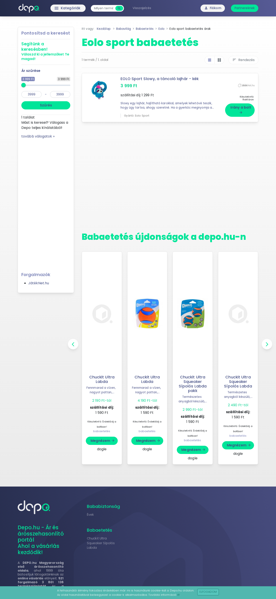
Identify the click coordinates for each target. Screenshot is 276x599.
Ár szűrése (30, 70)
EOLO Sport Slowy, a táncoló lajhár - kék (160, 78)
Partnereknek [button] (245, 8)
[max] (60, 94)
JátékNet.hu (38, 283)
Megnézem (103, 440)
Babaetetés (99, 530)
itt (178, 595)
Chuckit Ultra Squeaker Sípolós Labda (238, 382)
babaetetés (101, 431)
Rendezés (243, 59)
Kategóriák (58, 8)
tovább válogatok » (38, 136)
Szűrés (46, 105)
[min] (31, 94)
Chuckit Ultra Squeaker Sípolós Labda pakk (193, 384)
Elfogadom (208, 592)
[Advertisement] (45, 204)
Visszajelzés (142, 8)
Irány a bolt (241, 109)
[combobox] (104, 8)
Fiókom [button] (212, 8)
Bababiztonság (103, 506)
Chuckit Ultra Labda (101, 379)
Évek (90, 514)
